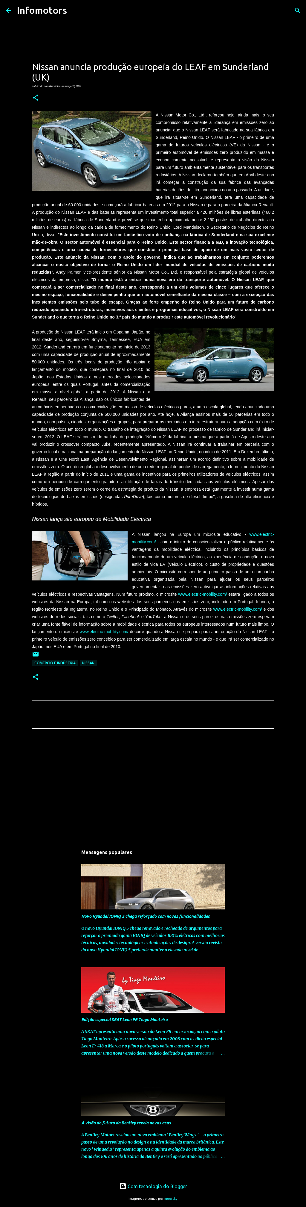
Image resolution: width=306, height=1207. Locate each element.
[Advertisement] (153, 789)
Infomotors (42, 10)
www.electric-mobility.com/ (202, 594)
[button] (35, 98)
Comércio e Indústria (55, 663)
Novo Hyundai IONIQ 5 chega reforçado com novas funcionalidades (145, 916)
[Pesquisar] (75, 10)
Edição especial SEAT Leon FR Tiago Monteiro (124, 1019)
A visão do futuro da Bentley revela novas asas (126, 1122)
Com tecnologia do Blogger (153, 1186)
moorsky (171, 1198)
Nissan (88, 663)
